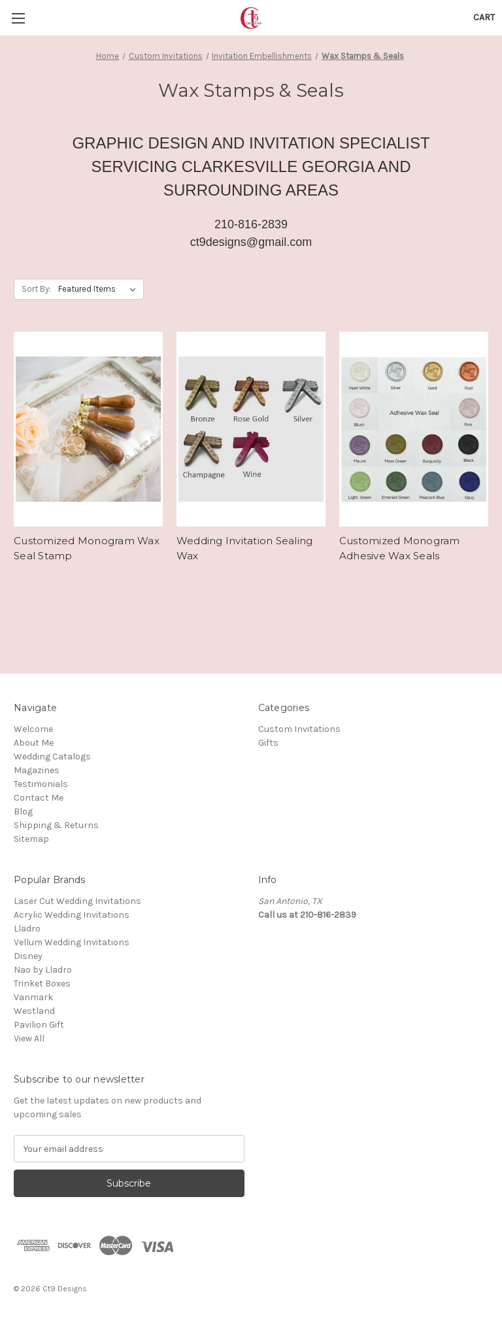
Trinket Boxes (42, 983)
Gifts (268, 742)
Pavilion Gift (39, 1024)
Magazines (36, 770)
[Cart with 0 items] (484, 17)
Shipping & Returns (56, 825)
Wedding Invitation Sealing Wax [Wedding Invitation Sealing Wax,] (244, 548)
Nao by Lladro (43, 969)
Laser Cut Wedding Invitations (77, 901)
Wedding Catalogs (52, 756)
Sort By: (36, 289)
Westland (34, 1011)
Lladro (27, 928)
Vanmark (33, 997)
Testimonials (41, 784)
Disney (28, 956)
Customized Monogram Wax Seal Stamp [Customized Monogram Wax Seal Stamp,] (86, 548)
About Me (34, 742)
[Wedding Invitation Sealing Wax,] (251, 429)
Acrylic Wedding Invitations (71, 914)
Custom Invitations (299, 729)
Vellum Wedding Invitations (71, 942)
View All (29, 1038)
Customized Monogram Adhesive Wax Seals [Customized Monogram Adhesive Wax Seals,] (399, 548)
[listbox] (99, 289)
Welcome (33, 729)
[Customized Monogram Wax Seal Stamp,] (88, 429)
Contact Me (38, 797)
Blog (23, 811)
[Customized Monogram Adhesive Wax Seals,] (413, 429)
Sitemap (31, 838)
